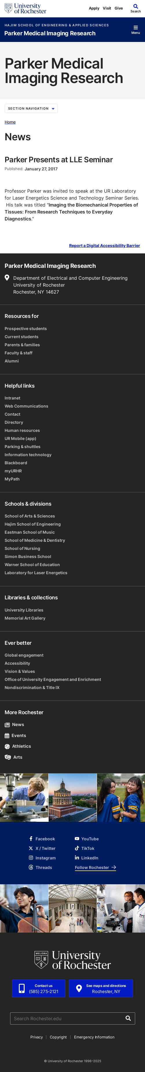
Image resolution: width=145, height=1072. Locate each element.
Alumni (12, 361)
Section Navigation (31, 108)
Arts (13, 757)
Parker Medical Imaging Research (50, 33)
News (14, 724)
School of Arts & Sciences (30, 516)
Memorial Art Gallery (25, 618)
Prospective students (26, 328)
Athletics (18, 746)
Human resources (22, 430)
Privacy (36, 1037)
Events (15, 735)
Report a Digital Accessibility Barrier (104, 245)
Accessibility (17, 663)
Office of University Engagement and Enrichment (53, 679)
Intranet (12, 398)
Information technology (28, 454)
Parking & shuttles (23, 446)
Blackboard (16, 462)
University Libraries (24, 610)
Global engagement (24, 655)
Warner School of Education (32, 564)
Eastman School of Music (30, 532)
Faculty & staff (18, 353)
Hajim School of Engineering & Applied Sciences (57, 25)
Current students (21, 336)
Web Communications (26, 406)
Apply (94, 8)
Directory (14, 422)
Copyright (58, 1037)
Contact (12, 414)
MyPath (12, 479)
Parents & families (22, 344)
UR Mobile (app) (20, 438)
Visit (107, 8)
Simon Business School (28, 556)
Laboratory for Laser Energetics (36, 572)
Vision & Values (20, 671)
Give (119, 8)
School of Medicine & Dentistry (35, 540)
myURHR (13, 471)
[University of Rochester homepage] (25, 8)
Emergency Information (94, 1037)
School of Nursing (22, 548)
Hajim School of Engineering (33, 524)
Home (10, 122)
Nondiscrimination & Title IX (32, 687)
